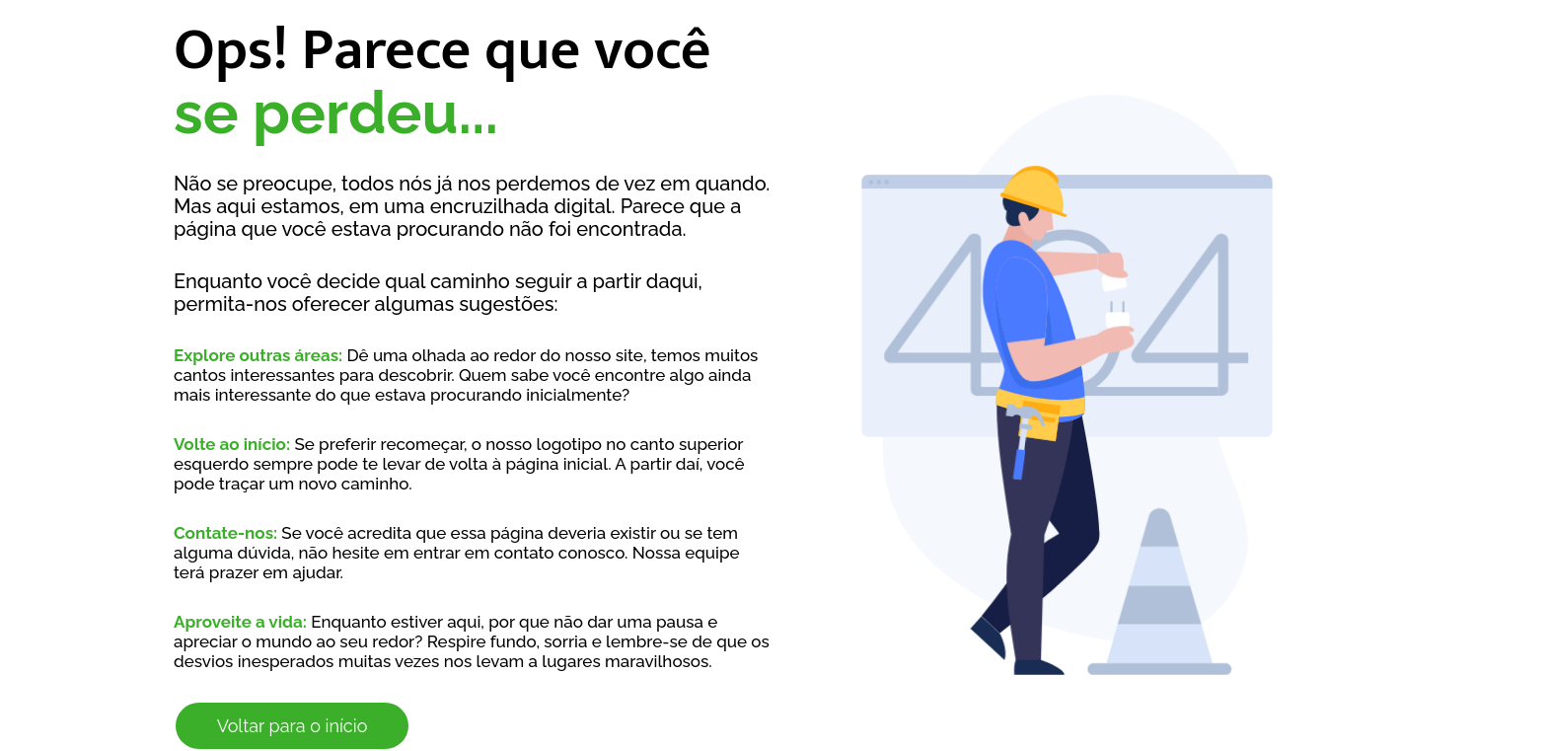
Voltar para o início (292, 725)
